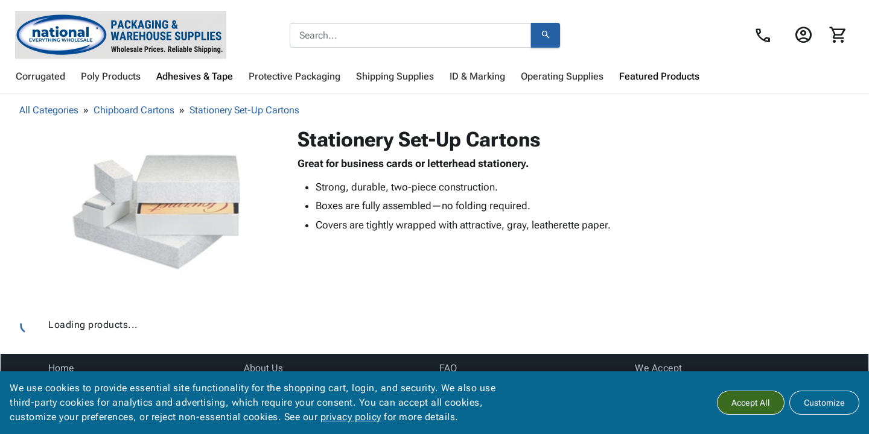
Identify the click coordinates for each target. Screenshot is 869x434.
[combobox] (410, 36)
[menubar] (434, 76)
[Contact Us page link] (766, 36)
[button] (156, 211)
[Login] (802, 35)
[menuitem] (40, 76)
